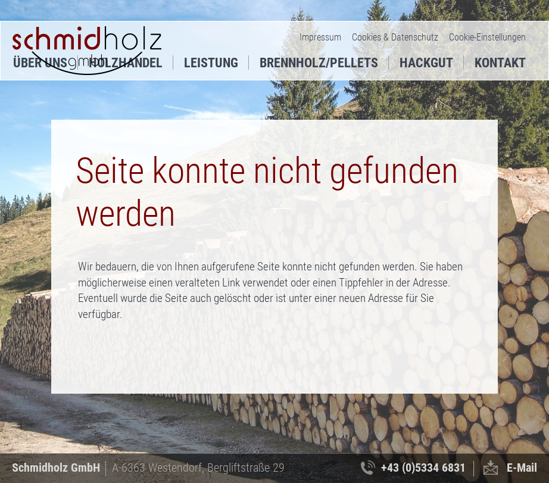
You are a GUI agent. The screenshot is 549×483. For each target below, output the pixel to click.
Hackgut (426, 62)
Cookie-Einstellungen (487, 37)
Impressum (320, 37)
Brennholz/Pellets (319, 62)
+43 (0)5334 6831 (423, 467)
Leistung (211, 62)
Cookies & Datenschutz (395, 37)
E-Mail (522, 467)
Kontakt (500, 62)
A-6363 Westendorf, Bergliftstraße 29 (198, 467)
